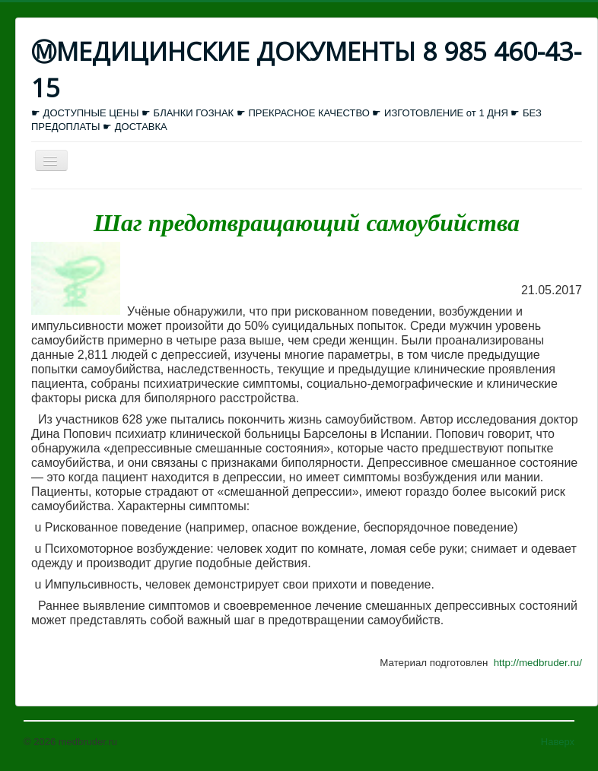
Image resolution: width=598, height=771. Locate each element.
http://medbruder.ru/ (538, 662)
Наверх (557, 741)
